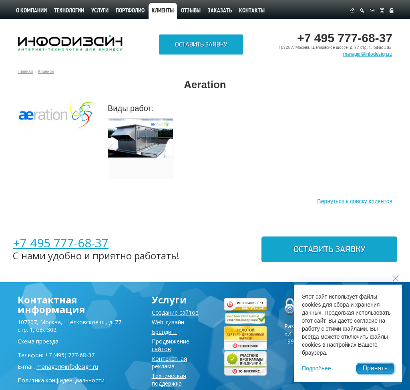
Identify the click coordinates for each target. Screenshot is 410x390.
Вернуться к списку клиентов (354, 201)
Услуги (100, 11)
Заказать (220, 11)
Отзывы (191, 11)
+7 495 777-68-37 (61, 242)
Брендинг (164, 331)
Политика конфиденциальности (61, 380)
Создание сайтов (175, 312)
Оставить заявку (201, 44)
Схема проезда (38, 341)
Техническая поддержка (169, 379)
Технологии (69, 11)
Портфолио (130, 11)
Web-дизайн (168, 322)
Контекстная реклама (169, 362)
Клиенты (46, 71)
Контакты (252, 11)
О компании (31, 11)
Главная (25, 71)
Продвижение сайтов (170, 345)
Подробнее (316, 368)
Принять (375, 368)
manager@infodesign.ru (367, 54)
